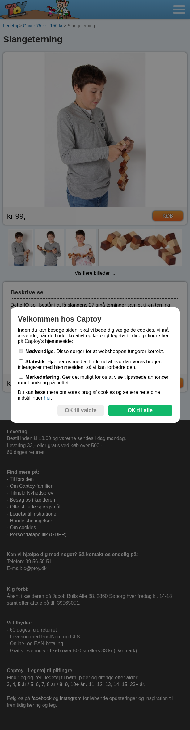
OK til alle (140, 410)
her (47, 397)
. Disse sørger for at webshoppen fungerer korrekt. (91, 351)
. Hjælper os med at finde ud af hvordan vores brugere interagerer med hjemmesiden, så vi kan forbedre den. (90, 364)
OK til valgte (81, 410)
